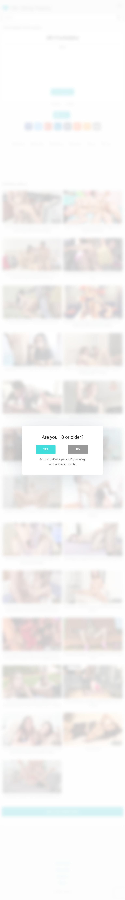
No (78, 449)
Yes (45, 449)
